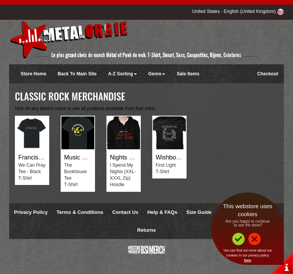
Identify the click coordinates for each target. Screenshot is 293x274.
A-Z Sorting (122, 73)
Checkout (267, 73)
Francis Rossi (36, 157)
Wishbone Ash (175, 157)
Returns (146, 230)
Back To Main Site (77, 73)
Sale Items (188, 73)
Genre (157, 73)
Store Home (33, 73)
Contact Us (125, 212)
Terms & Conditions (79, 212)
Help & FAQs (162, 212)
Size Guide (198, 212)
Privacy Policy (31, 212)
